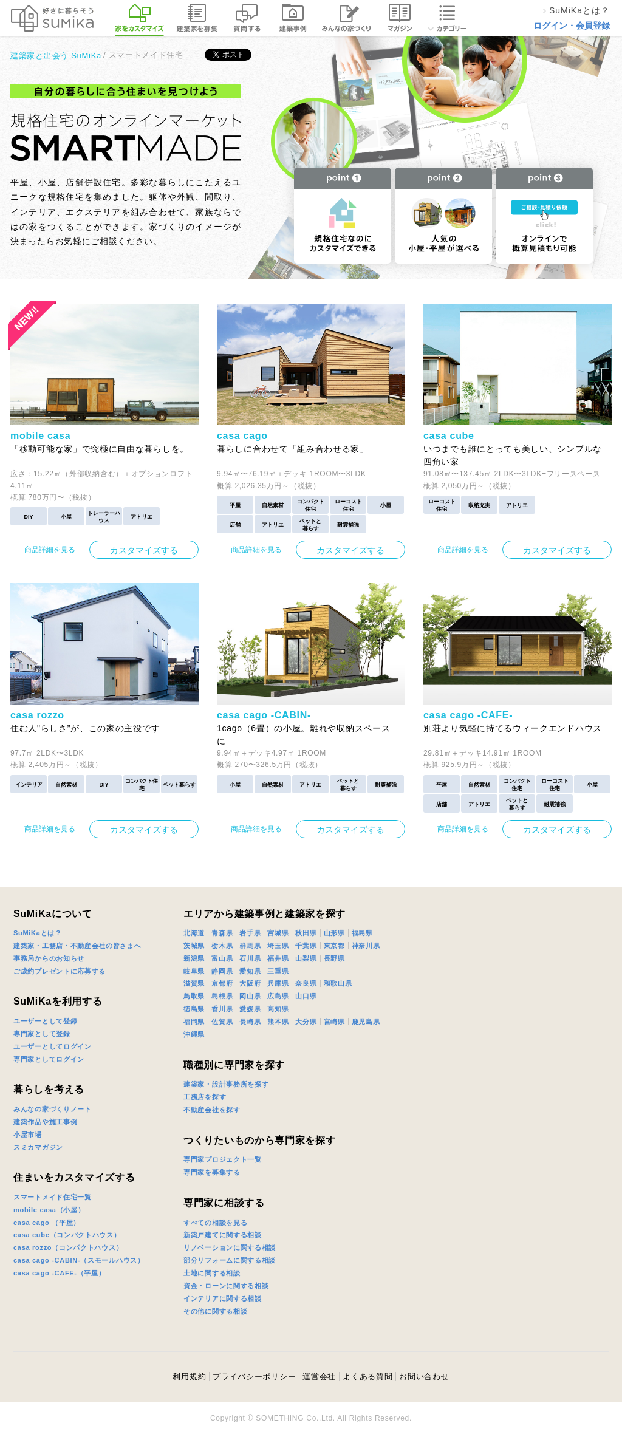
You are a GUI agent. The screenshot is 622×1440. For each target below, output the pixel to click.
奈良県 (305, 983)
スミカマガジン (38, 1147)
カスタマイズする (144, 550)
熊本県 (278, 1021)
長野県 (334, 958)
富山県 (222, 958)
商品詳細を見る (49, 549)
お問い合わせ (424, 1376)
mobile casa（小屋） (48, 1209)
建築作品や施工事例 (45, 1121)
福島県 (362, 933)
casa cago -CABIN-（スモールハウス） (79, 1260)
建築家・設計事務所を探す (225, 1084)
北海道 (194, 933)
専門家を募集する (212, 1172)
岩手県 (250, 933)
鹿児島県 (366, 1021)
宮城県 (278, 933)
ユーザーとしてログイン (52, 1046)
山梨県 (305, 958)
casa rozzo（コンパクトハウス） (68, 1247)
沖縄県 (194, 1034)
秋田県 (305, 933)
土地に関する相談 (212, 1273)
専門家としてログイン (48, 1059)
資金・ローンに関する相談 (225, 1285)
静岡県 (222, 971)
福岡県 (194, 1021)
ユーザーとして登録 (45, 1021)
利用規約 (189, 1376)
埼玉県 (278, 945)
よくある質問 (367, 1376)
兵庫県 (278, 983)
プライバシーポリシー (254, 1376)
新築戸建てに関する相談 (222, 1234)
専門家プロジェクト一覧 (222, 1159)
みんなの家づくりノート (52, 1109)
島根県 (222, 996)
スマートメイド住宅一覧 (52, 1197)
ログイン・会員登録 (571, 25)
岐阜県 (194, 971)
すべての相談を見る (215, 1222)
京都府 (222, 983)
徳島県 (194, 1008)
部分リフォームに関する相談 (229, 1260)
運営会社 (319, 1376)
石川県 (250, 958)
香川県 (222, 1008)
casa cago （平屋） (46, 1222)
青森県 (222, 933)
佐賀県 (222, 1021)
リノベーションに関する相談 (229, 1247)
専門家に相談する (224, 1203)
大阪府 (250, 983)
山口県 (305, 996)
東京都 (334, 945)
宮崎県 (334, 1021)
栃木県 (222, 945)
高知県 (278, 1008)
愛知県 (250, 971)
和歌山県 (338, 983)
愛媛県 (250, 1008)
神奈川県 (366, 945)
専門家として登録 (41, 1033)
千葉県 (305, 945)
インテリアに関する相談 (222, 1298)
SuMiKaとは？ (37, 933)
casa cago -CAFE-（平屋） (59, 1273)
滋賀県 (194, 983)
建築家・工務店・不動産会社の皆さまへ (77, 945)
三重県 (278, 971)
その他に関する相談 (215, 1311)
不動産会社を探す (212, 1109)
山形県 (334, 933)
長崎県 (250, 1021)
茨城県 (194, 945)
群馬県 (250, 945)
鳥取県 (194, 996)
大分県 (305, 1021)
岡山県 (250, 996)
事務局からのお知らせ (48, 958)
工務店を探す (204, 1096)
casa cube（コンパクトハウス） (67, 1234)
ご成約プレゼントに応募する (59, 971)
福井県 (278, 958)
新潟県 (194, 958)
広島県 (278, 996)
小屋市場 (27, 1134)
